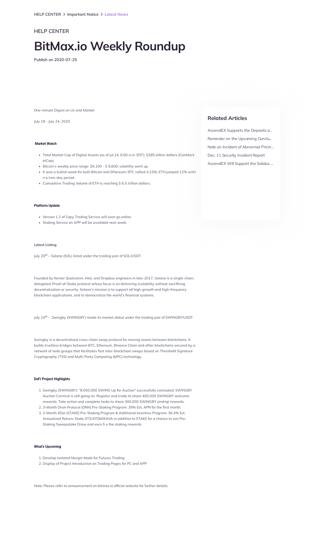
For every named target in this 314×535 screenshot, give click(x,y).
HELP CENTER (47, 14)
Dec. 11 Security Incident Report (236, 155)
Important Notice (83, 14)
